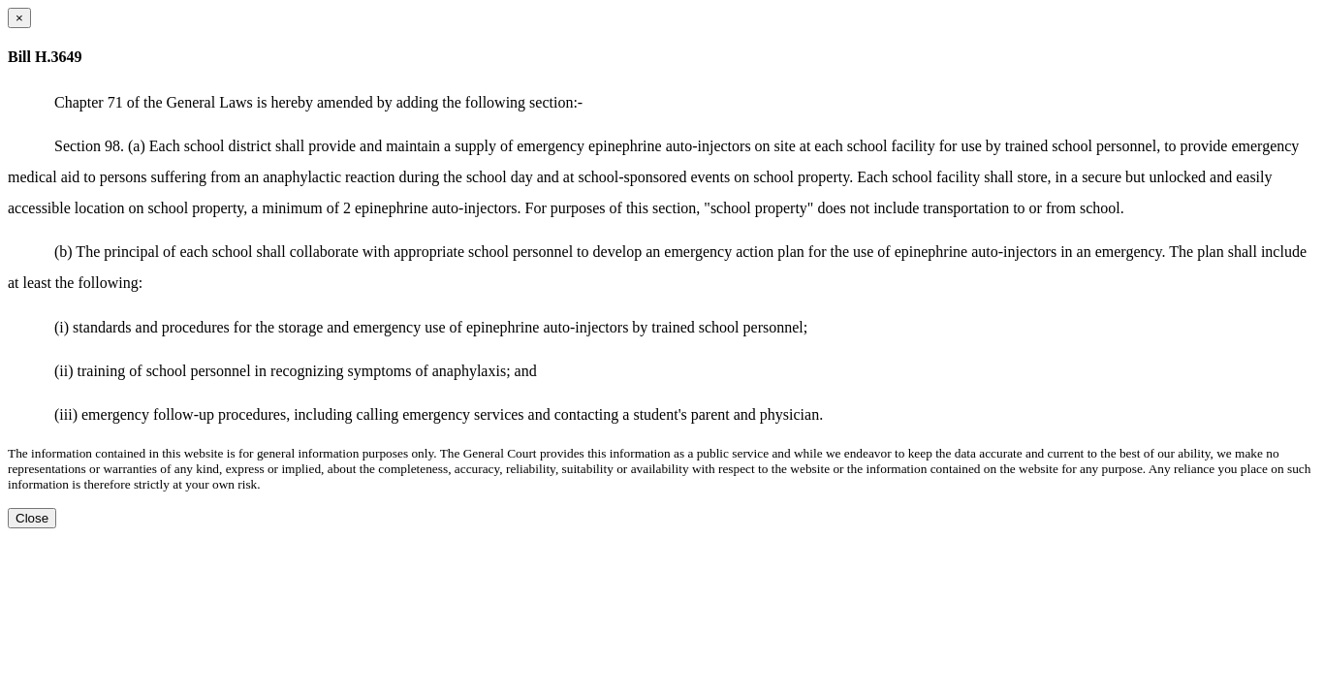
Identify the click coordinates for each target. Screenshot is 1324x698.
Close (32, 518)
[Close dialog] (19, 18)
